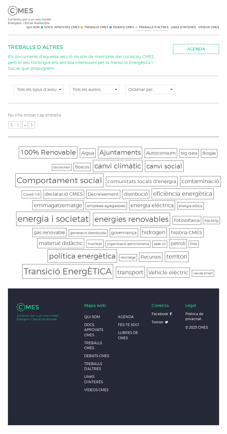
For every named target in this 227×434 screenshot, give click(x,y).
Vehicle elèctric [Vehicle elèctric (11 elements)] (168, 272)
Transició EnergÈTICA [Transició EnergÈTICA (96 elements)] (68, 271)
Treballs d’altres (153, 27)
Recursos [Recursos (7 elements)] (150, 257)
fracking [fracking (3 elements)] (211, 220)
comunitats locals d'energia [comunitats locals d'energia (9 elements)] (141, 181)
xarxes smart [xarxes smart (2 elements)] (203, 273)
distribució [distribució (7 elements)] (136, 194)
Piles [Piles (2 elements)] (193, 244)
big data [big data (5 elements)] (189, 153)
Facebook (160, 314)
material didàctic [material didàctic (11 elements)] (61, 243)
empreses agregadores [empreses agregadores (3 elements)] (106, 206)
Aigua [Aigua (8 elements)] (87, 153)
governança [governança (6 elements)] (124, 232)
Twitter (157, 322)
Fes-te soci (128, 324)
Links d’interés (183, 27)
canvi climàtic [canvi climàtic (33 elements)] (117, 166)
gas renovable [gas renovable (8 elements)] (49, 232)
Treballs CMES (96, 27)
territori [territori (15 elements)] (176, 256)
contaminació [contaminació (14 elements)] (200, 181)
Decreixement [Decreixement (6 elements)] (103, 194)
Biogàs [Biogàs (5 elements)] (209, 153)
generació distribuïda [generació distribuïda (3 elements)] (88, 233)
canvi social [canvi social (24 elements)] (164, 166)
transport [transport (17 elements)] (130, 272)
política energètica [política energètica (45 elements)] (82, 255)
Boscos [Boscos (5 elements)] (82, 166)
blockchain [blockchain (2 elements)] (61, 167)
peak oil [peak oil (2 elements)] (160, 244)
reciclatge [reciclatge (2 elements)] (128, 257)
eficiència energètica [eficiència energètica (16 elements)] (182, 193)
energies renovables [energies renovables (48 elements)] (131, 219)
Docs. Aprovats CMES (61, 27)
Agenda (196, 49)
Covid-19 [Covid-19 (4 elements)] (31, 194)
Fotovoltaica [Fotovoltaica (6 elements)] (187, 220)
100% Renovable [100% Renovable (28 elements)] (48, 152)
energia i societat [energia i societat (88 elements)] (53, 219)
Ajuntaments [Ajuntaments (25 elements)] (120, 152)
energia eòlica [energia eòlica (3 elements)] (190, 206)
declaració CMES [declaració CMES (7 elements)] (64, 194)
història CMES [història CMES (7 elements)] (186, 232)
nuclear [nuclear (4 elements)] (95, 243)
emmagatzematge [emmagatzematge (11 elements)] (58, 205)
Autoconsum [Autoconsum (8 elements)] (161, 153)
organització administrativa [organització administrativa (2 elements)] (128, 244)
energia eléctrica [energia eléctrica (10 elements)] (152, 205)
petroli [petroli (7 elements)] (178, 243)
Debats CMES (123, 27)
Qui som (33, 27)
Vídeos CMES (208, 27)
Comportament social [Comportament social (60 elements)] (59, 180)
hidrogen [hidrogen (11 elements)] (153, 232)
